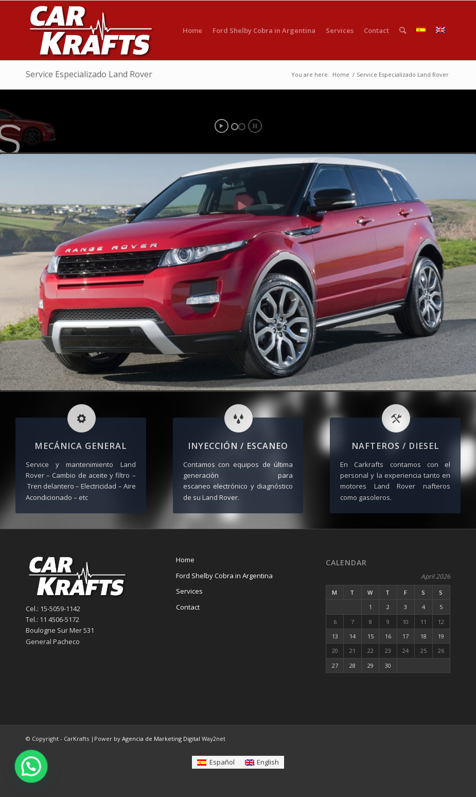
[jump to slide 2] (241, 126)
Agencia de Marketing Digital (161, 738)
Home (185, 559)
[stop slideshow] (255, 126)
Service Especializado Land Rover (89, 74)
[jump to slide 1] (234, 126)
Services (189, 591)
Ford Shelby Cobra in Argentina (224, 575)
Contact (188, 607)
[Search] (402, 30)
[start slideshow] (221, 126)
